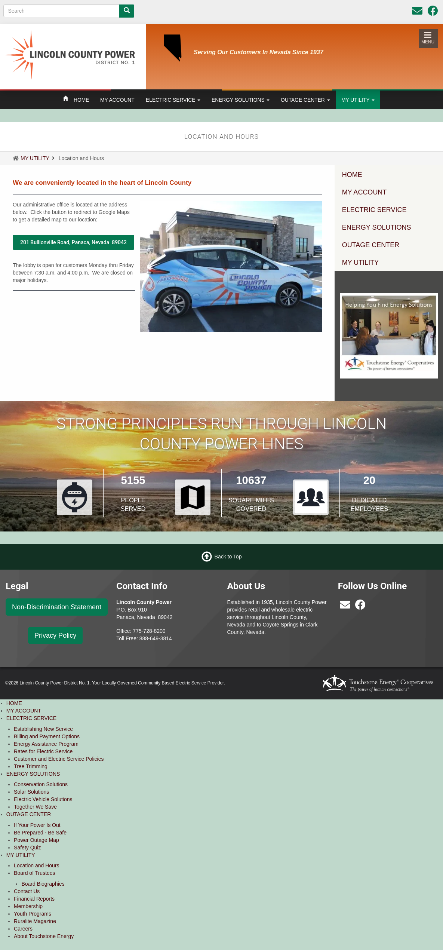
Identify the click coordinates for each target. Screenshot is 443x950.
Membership (28, 906)
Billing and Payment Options (47, 736)
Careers (23, 929)
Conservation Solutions (41, 784)
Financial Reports (34, 899)
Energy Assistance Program (46, 744)
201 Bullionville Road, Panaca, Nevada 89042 (73, 242)
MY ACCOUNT (117, 100)
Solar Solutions (31, 792)
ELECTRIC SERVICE (173, 100)
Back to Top (228, 557)
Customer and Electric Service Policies (59, 759)
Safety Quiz (27, 848)
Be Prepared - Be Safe (40, 833)
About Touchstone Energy (44, 936)
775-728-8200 (149, 631)
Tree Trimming (30, 766)
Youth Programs (32, 914)
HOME (81, 100)
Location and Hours (36, 865)
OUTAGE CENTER (305, 100)
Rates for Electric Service (43, 751)
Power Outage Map (36, 840)
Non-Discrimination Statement (56, 607)
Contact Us (27, 891)
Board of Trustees (34, 873)
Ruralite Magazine (35, 921)
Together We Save (35, 807)
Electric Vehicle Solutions (43, 799)
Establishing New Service (43, 729)
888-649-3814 (155, 638)
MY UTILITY (358, 100)
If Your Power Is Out (37, 825)
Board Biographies (42, 884)
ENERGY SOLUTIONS (241, 100)
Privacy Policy (55, 635)
